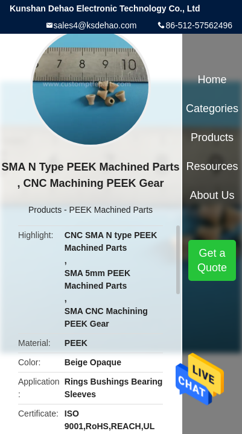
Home (212, 80)
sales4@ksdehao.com (95, 25)
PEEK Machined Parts (111, 210)
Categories (212, 108)
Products (45, 210)
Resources (212, 166)
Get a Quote (212, 260)
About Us (212, 195)
